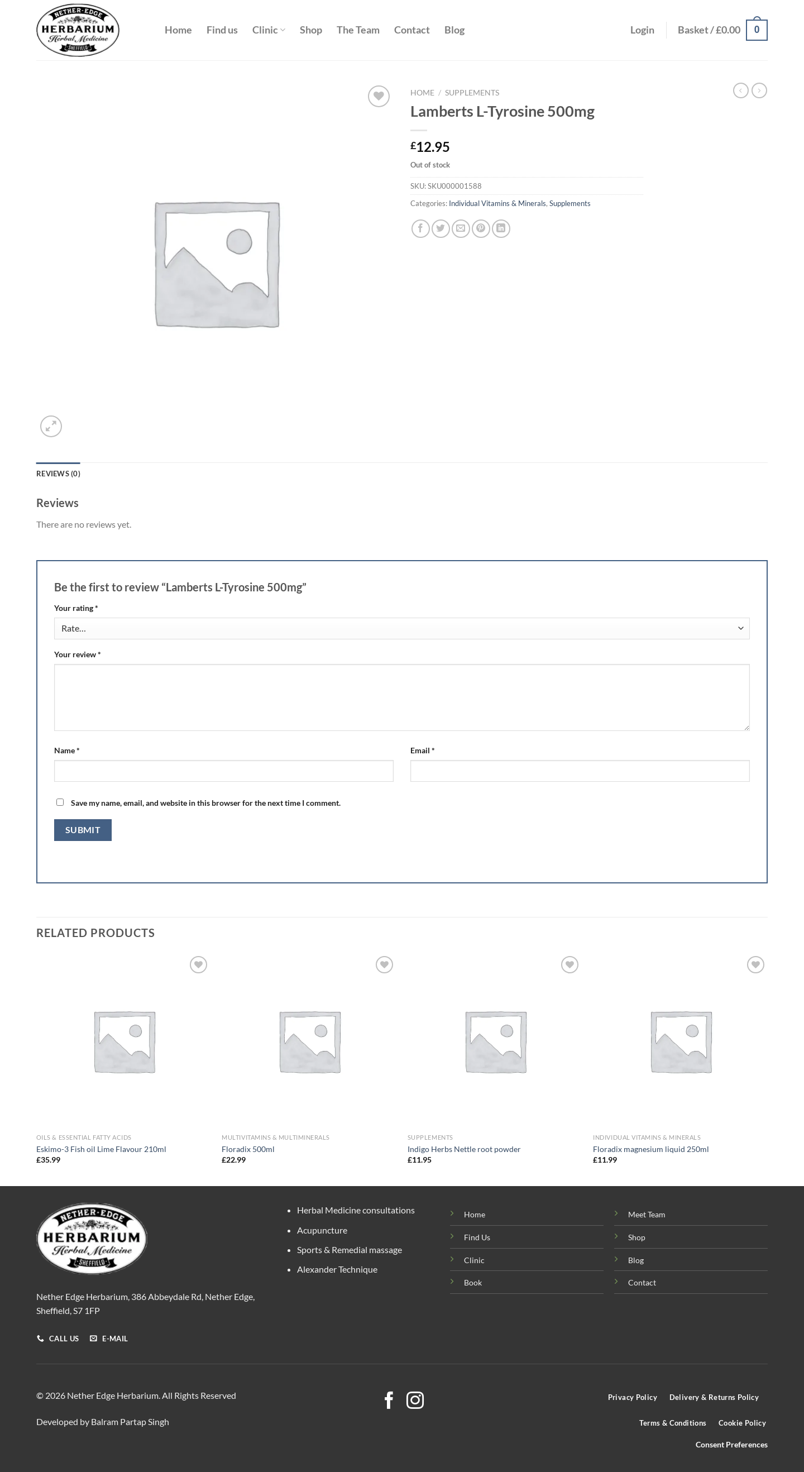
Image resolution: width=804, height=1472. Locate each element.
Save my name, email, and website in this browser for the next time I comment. (206, 802)
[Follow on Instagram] (415, 1402)
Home (178, 30)
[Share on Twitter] (441, 228)
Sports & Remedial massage (349, 1249)
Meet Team (647, 1214)
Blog (454, 30)
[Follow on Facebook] (389, 1402)
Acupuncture (322, 1230)
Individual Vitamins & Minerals (497, 203)
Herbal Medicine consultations (356, 1210)
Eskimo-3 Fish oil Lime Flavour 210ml (101, 1149)
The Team (358, 30)
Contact (412, 30)
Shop (311, 30)
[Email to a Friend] (461, 228)
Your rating (76, 608)
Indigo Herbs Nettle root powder (464, 1149)
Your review (77, 654)
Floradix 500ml (248, 1149)
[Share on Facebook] (420, 228)
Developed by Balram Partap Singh (102, 1421)
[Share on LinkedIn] (501, 228)
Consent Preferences (732, 1444)
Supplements (472, 92)
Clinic (268, 30)
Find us (222, 30)
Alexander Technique (337, 1269)
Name (67, 750)
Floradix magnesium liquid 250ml (651, 1149)
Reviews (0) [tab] (58, 473)
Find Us (477, 1237)
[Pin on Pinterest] (481, 228)
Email (422, 750)
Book (473, 1282)
